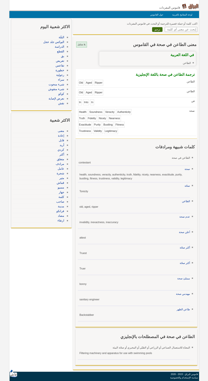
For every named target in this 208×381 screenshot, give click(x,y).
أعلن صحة (183, 232)
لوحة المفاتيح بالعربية (181, 14)
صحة (186, 169)
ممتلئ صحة (182, 278)
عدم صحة (184, 216)
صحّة (186, 185)
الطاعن (185, 201)
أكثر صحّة (184, 247)
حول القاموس (155, 14)
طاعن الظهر (182, 309)
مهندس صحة (182, 294)
